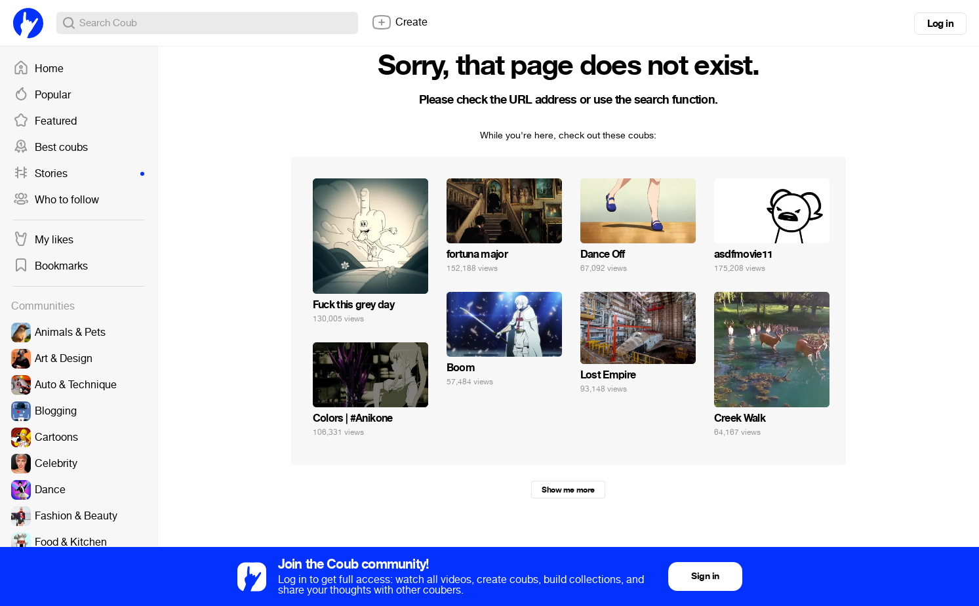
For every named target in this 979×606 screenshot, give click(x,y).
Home (38, 69)
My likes (43, 240)
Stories (78, 174)
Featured (45, 121)
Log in (940, 23)
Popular (42, 95)
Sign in (705, 576)
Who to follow (56, 200)
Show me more (568, 490)
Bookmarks (50, 266)
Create (399, 22)
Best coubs (50, 147)
